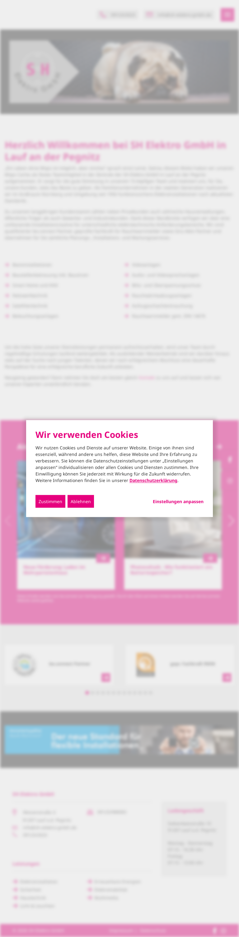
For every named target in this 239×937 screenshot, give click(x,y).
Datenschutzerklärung (153, 480)
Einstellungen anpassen (178, 501)
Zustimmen (50, 501)
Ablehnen (81, 501)
